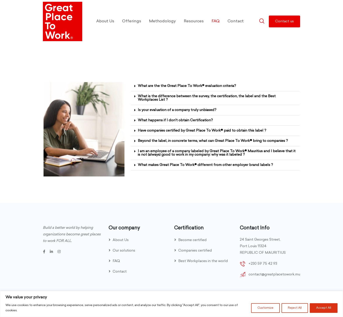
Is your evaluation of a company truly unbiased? (177, 110)
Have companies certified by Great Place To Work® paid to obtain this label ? (202, 130)
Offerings (131, 21)
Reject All (295, 308)
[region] (171, 304)
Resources (194, 21)
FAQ (216, 21)
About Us (105, 21)
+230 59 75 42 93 (262, 264)
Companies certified (195, 250)
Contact (236, 21)
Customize (265, 308)
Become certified (192, 240)
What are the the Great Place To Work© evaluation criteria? (187, 86)
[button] (215, 86)
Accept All (323, 308)
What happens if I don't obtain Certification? (175, 120)
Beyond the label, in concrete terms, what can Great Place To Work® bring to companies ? (213, 141)
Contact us (284, 21)
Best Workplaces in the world (203, 261)
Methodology (162, 21)
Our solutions (124, 250)
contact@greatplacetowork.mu (274, 274)
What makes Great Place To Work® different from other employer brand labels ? (205, 165)
